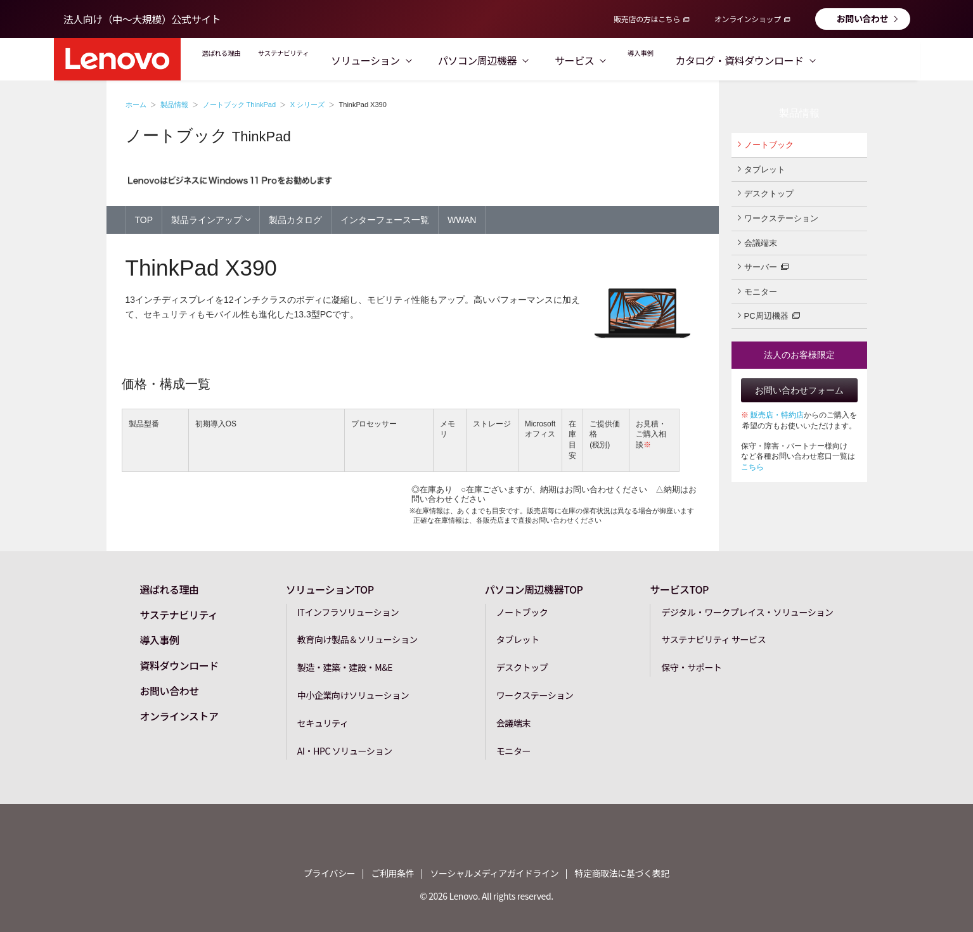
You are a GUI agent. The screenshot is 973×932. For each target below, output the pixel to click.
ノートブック (766, 144)
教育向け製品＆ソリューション (357, 639)
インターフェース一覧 (384, 220)
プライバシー (329, 873)
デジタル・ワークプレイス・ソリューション (747, 611)
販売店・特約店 (777, 415)
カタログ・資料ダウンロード (833, 60)
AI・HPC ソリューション (344, 750)
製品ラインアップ (210, 219)
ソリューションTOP (330, 588)
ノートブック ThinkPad (239, 104)
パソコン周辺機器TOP (534, 588)
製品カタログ (295, 220)
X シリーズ (307, 104)
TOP (144, 220)
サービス (646, 60)
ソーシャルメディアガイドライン (494, 873)
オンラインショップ (747, 18)
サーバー (763, 266)
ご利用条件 (392, 873)
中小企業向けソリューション (353, 694)
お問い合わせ (863, 18)
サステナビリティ (331, 60)
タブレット (761, 169)
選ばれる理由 (236, 60)
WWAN (462, 220)
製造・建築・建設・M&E (344, 666)
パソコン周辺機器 (549, 60)
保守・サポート (691, 666)
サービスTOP (679, 588)
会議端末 (757, 243)
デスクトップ (766, 193)
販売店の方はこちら (647, 18)
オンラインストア (178, 715)
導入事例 (717, 60)
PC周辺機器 (769, 315)
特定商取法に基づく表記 (621, 873)
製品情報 (174, 104)
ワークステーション (778, 218)
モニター (757, 291)
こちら (752, 467)
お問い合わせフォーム (799, 390)
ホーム (136, 104)
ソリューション (437, 60)
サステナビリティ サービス (713, 639)
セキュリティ (323, 722)
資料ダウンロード (178, 664)
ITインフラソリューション (348, 611)
